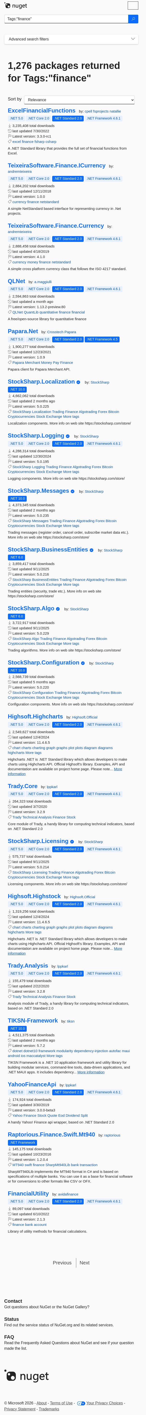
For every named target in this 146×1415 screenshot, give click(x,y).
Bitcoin (113, 412)
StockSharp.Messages (38, 490)
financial (78, 312)
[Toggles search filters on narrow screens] (133, 39)
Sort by (15, 99)
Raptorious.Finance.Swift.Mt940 (51, 1134)
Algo (35, 639)
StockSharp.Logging (36, 435)
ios (23, 1056)
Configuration (42, 693)
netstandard (49, 202)
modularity (64, 1051)
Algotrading (88, 412)
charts (26, 748)
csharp (50, 142)
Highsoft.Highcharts (35, 716)
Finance (66, 362)
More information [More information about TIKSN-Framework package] (91, 1072)
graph (50, 748)
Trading (58, 412)
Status (11, 1319)
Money (46, 362)
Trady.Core (23, 786)
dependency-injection (91, 1051)
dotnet (18, 1051)
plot (71, 748)
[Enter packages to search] (66, 19)
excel (17, 142)
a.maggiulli (43, 282)
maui (126, 1051)
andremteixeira (20, 171)
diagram (90, 748)
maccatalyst (35, 1056)
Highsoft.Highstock (34, 896)
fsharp (39, 142)
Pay (56, 362)
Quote (52, 1115)
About (42, 1403)
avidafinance (68, 1194)
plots (79, 748)
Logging (38, 467)
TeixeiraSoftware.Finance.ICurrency (57, 165)
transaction (88, 1165)
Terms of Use (61, 1403)
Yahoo (17, 1115)
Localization (41, 412)
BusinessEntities (45, 580)
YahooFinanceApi (32, 1084)
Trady (16, 817)
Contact (13, 1301)
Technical (30, 817)
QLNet (16, 281)
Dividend (73, 1115)
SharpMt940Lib (57, 1165)
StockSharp (100, 382)
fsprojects (101, 111)
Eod (61, 1115)
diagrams (105, 748)
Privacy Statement (20, 1409)
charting (38, 748)
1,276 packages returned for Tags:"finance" (64, 71)
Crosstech (55, 332)
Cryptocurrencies (21, 416)
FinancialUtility (28, 1193)
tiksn (71, 1021)
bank (75, 1165)
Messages (40, 521)
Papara (70, 332)
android (14, 1056)
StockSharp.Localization (41, 381)
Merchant (32, 362)
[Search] (133, 19)
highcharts (16, 753)
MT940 (18, 1165)
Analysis (45, 817)
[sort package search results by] (79, 100)
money (32, 262)
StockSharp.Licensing (38, 841)
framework (46, 1051)
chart (16, 748)
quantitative (48, 312)
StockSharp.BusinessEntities (48, 549)
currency (19, 202)
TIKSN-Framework (33, 1020)
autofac (115, 1051)
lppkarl (52, 787)
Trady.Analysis (28, 965)
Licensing (39, 872)
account (40, 1224)
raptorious (112, 1135)
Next (84, 1262)
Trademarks (49, 1409)
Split (84, 1115)
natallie (115, 111)
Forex (102, 412)
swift (28, 1165)
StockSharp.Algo (31, 608)
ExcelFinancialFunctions (42, 110)
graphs (61, 748)
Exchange (54, 416)
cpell (89, 111)
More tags (71, 416)
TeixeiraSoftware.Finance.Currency (56, 225)
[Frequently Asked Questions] (9, 1337)
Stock (40, 416)
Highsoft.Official (84, 717)
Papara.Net (23, 331)
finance (27, 142)
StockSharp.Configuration (43, 662)
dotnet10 (31, 1051)
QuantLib (31, 312)
